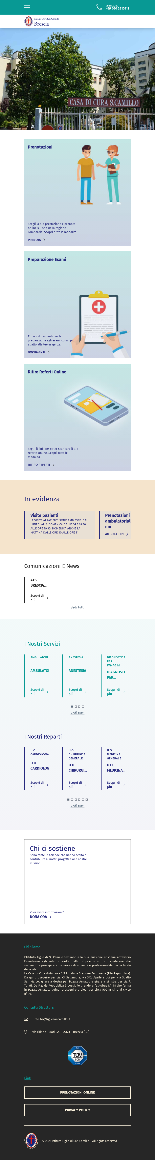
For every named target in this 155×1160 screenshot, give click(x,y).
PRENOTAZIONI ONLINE (77, 1092)
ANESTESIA (77, 670)
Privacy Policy (77, 1110)
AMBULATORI (40, 670)
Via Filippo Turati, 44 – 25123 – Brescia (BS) (60, 1032)
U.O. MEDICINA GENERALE (115, 770)
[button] (72, 707)
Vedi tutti (78, 607)
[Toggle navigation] (27, 7)
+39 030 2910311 (117, 8)
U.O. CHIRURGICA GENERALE (79, 770)
